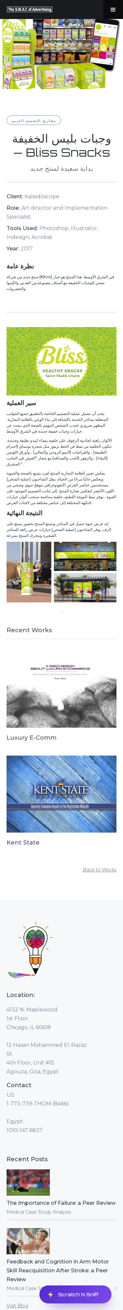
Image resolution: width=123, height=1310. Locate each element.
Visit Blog (17, 1306)
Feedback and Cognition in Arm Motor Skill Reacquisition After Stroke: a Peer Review (58, 1270)
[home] (28, 9)
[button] (113, 9)
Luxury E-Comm (31, 741)
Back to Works (99, 870)
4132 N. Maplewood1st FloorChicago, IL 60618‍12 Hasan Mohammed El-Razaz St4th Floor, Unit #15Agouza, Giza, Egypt (47, 1041)
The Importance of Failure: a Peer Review (61, 1203)
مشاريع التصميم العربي (33, 121)
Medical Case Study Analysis (39, 1212)
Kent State (23, 846)
